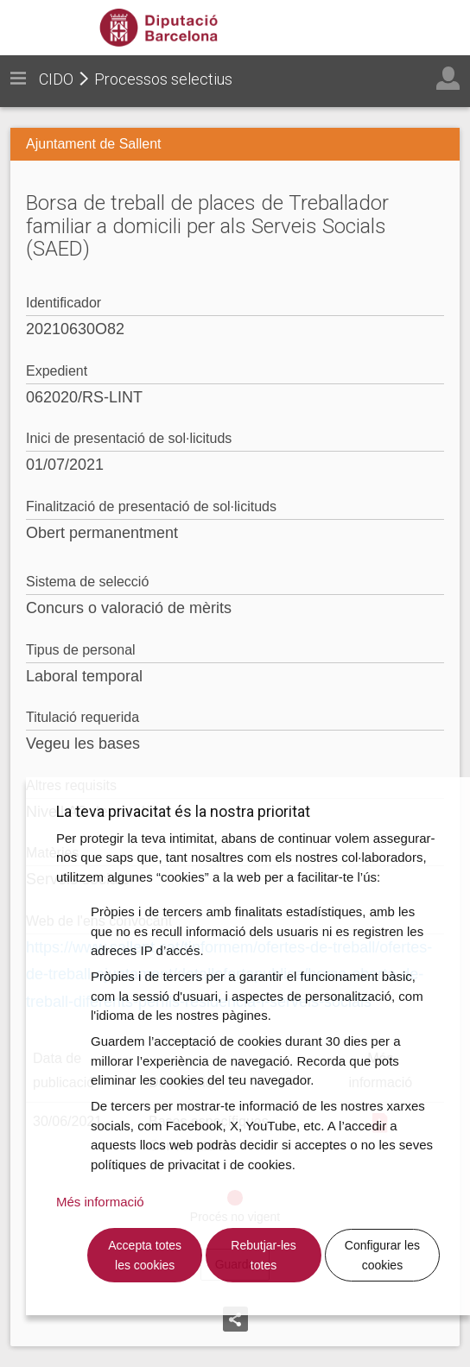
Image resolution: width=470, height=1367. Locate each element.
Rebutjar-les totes (263, 1255)
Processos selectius (163, 79)
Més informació (100, 1201)
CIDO (56, 79)
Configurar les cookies (382, 1255)
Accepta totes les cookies (144, 1255)
